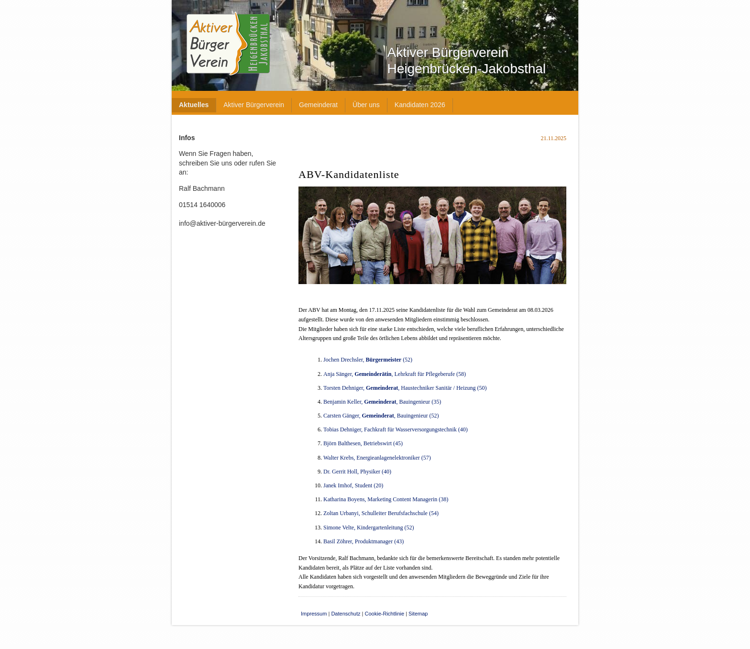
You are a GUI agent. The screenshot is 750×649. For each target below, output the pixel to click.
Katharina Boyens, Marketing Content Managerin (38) (385, 499)
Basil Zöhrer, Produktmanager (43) (363, 541)
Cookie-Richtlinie (385, 613)
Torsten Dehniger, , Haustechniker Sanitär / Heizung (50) (405, 388)
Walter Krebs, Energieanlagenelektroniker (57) (377, 457)
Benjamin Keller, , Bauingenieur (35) (382, 401)
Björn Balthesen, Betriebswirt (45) (363, 443)
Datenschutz (345, 613)
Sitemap (418, 613)
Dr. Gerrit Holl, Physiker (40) (357, 471)
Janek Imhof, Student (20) (353, 485)
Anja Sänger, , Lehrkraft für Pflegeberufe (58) (394, 374)
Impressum (314, 613)
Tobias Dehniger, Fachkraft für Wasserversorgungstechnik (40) (395, 429)
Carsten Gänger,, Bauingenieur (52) (381, 415)
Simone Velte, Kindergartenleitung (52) (368, 527)
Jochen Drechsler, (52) (367, 359)
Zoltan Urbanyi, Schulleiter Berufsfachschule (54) (381, 513)
